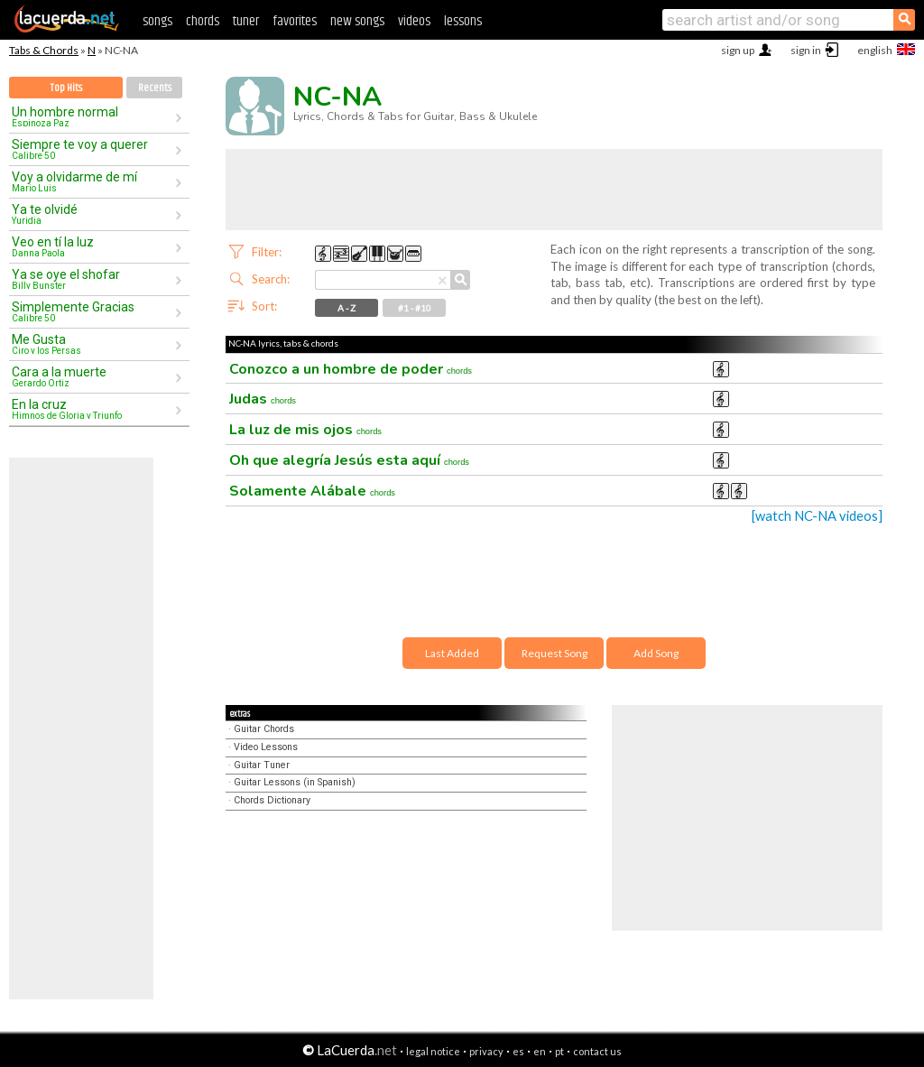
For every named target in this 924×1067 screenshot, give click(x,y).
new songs (357, 21)
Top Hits (66, 88)
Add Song (656, 653)
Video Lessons (266, 747)
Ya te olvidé (93, 214)
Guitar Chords (264, 729)
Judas (262, 399)
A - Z (346, 307)
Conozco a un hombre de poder (350, 369)
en (539, 1051)
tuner (246, 21)
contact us (597, 1051)
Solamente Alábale (312, 491)
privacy (486, 1051)
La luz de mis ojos (305, 430)
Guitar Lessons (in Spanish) (295, 782)
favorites (295, 21)
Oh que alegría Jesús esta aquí (349, 460)
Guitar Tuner (262, 765)
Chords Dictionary (272, 800)
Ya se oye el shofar (93, 279)
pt (559, 1051)
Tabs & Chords (44, 50)
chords (202, 21)
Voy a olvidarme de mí (93, 181)
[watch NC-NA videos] (817, 516)
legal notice (433, 1051)
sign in (805, 50)
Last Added (452, 653)
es (518, 1051)
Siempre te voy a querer (93, 149)
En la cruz (93, 409)
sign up (737, 50)
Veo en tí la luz (93, 246)
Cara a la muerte (93, 376)
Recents (154, 88)
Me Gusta (93, 344)
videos (414, 21)
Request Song (554, 653)
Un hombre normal (93, 116)
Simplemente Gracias (93, 311)
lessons (463, 21)
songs (157, 21)
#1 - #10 (414, 307)
